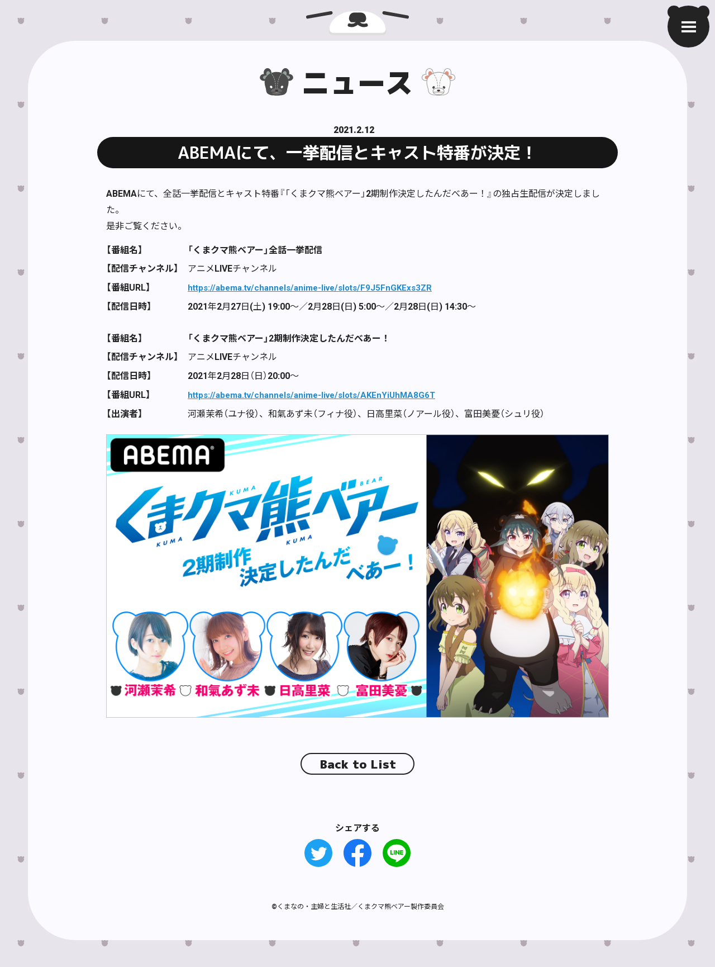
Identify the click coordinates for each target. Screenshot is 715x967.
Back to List (358, 763)
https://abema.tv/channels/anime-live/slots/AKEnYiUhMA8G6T (319, 393)
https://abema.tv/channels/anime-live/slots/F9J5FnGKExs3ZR (317, 286)
